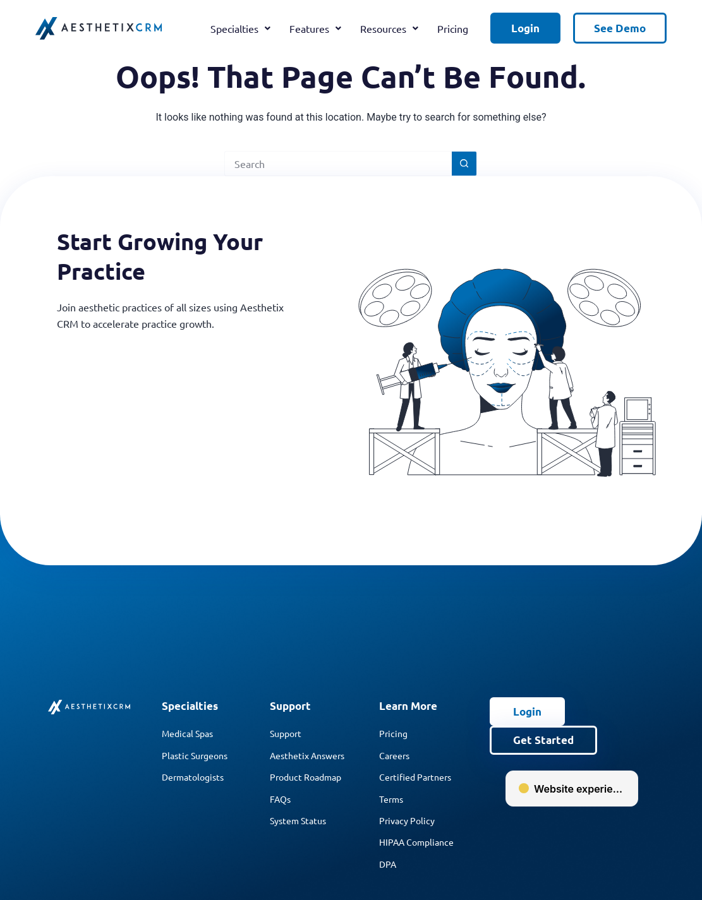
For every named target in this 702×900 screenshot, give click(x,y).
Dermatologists (193, 777)
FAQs (280, 799)
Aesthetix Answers (307, 755)
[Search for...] (338, 163)
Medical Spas (187, 733)
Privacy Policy (407, 820)
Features (315, 28)
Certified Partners (415, 777)
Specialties (240, 28)
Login (525, 28)
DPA (387, 864)
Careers (394, 755)
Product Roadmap (305, 777)
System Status (298, 820)
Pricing (452, 28)
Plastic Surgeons (194, 755)
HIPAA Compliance (416, 842)
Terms (391, 799)
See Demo (620, 28)
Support (285, 733)
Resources (389, 28)
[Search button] (464, 163)
